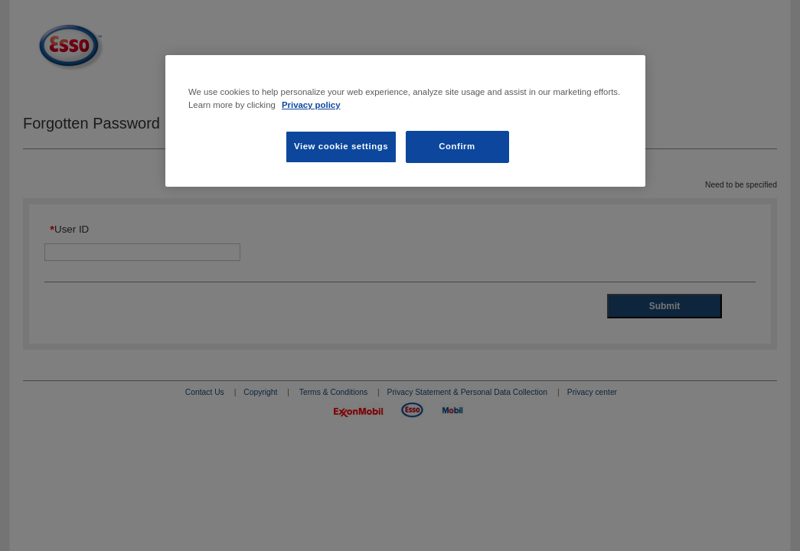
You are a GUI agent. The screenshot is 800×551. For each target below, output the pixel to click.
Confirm (457, 146)
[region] (405, 121)
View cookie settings (341, 146)
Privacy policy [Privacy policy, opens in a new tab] (311, 104)
